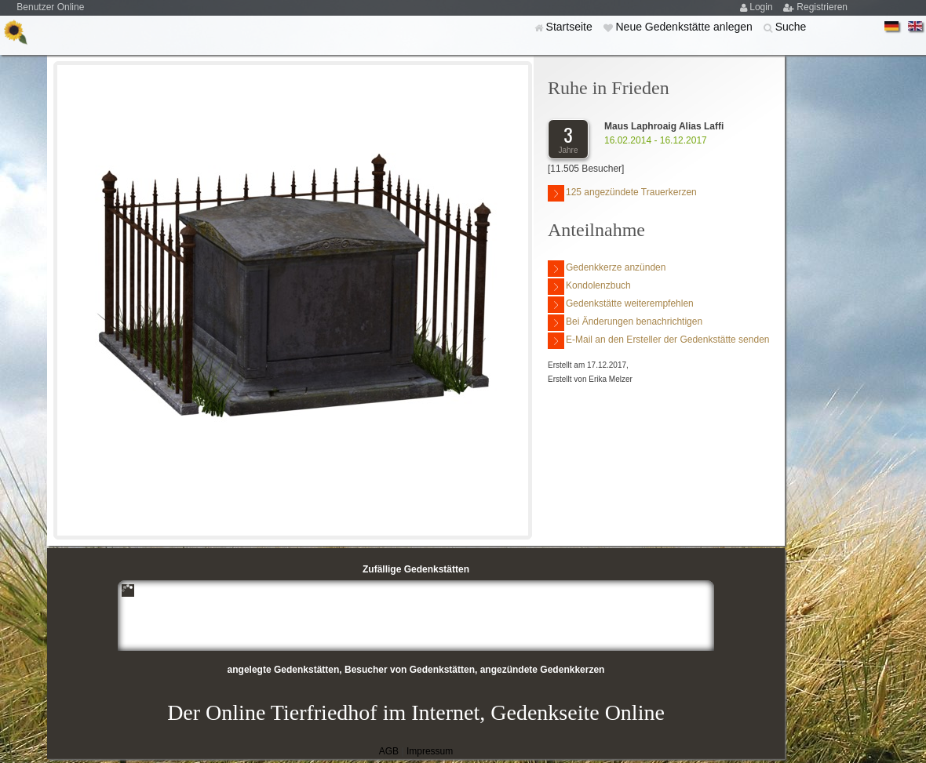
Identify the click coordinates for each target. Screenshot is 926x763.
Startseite (571, 26)
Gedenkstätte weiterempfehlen (621, 304)
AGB (389, 751)
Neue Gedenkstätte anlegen (685, 26)
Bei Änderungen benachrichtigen (625, 322)
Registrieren (822, 7)
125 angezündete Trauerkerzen (622, 193)
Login (762, 7)
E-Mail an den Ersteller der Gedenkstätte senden (658, 340)
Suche (791, 26)
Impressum (429, 751)
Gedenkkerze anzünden (606, 268)
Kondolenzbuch (589, 286)
